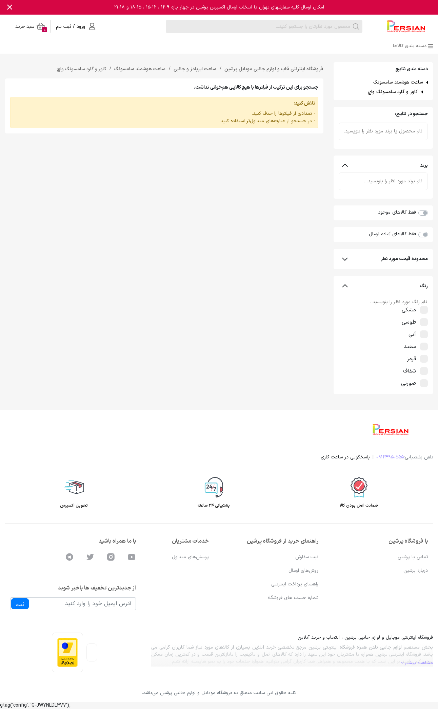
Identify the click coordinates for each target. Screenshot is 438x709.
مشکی (412, 310)
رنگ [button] (385, 286)
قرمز (415, 359)
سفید (413, 347)
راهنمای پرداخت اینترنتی (294, 584)
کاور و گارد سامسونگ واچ (393, 91)
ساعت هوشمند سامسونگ (398, 82)
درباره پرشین (415, 570)
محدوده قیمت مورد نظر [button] (385, 258)
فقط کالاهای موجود (397, 212)
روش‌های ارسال (303, 570)
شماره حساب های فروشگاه (292, 597)
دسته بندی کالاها (413, 46)
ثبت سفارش (306, 557)
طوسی (412, 322)
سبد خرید (31, 28)
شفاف (413, 371)
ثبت (20, 605)
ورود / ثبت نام (75, 26)
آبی (416, 334)
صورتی (412, 383)
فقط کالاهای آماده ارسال (392, 234)
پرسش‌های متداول (190, 557)
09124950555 (390, 457)
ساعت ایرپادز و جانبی (194, 69)
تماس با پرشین (413, 557)
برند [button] (385, 165)
